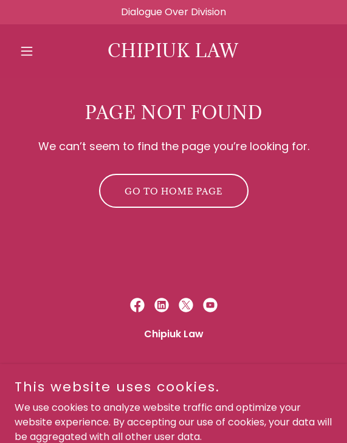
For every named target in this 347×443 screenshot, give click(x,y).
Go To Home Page (174, 191)
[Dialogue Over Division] (173, 12)
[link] (173, 54)
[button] (38, 51)
